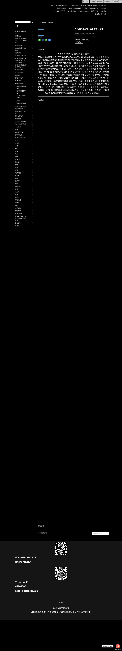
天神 (16, 146)
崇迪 (16, 178)
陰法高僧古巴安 (21, 103)
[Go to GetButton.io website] (118, 649)
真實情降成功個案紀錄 (91, 8)
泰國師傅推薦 (19, 83)
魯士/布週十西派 (20, 138)
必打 (16, 205)
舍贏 (16, 184)
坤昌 (16, 154)
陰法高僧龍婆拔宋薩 (21, 87)
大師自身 (18, 143)
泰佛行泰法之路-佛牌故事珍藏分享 (21, 107)
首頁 (52, 5)
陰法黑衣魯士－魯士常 (21, 97)
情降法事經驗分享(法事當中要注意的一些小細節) (21, 60)
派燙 (16, 189)
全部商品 (43, 22)
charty (17, 203)
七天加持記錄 (19, 72)
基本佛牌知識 (72, 11)
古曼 (16, 151)
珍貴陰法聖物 (74, 5)
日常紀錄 (18, 81)
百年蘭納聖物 (19, 135)
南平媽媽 (18, 208)
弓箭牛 (17, 226)
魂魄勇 (17, 192)
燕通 (16, 167)
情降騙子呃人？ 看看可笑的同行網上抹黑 (20, 218)
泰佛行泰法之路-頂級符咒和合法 (21, 66)
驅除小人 (18, 129)
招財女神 (18, 211)
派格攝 (17, 162)
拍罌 (16, 148)
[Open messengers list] (118, 646)
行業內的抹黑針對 (61, 5)
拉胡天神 (18, 181)
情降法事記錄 (19, 78)
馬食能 (17, 175)
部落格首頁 (94, 11)
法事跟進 (103, 8)
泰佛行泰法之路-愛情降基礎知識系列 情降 (93, 5)
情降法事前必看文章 (75, 8)
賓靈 (16, 140)
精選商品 (18, 36)
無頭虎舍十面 (19, 132)
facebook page (83, 11)
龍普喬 (19, 100)
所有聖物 (18, 119)
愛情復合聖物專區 (20, 121)
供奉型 (17, 197)
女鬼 (16, 165)
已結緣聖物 (18, 213)
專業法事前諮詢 (61, 8)
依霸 (16, 194)
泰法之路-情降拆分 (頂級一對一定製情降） (21, 41)
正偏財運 (18, 127)
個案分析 (18, 75)
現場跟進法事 (19, 70)
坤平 (16, 157)
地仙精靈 (18, 173)
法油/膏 (17, 159)
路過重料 (18, 223)
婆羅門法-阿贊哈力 (21, 92)
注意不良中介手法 (59, 11)
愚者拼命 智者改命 (100, 14)
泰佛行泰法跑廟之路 (20, 112)
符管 (16, 170)
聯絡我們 (103, 11)
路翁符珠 (18, 186)
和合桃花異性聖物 (20, 124)
